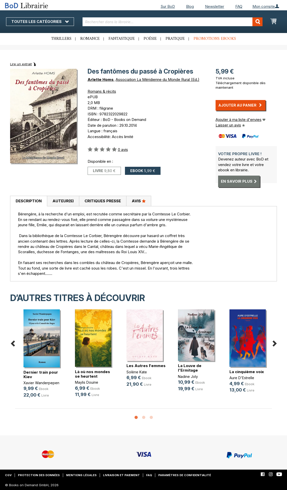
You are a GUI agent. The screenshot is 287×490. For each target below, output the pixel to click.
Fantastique (122, 38)
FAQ (238, 6)
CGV (8, 475)
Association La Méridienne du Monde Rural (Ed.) (157, 79)
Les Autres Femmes (146, 365)
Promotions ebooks (215, 38)
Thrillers (61, 38)
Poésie (150, 38)
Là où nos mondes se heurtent (92, 374)
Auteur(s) (63, 201)
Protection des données (39, 475)
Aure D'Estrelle (241, 378)
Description (29, 201)
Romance (90, 38)
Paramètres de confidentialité (184, 475)
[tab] (28, 201)
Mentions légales (81, 475)
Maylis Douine (86, 382)
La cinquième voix (246, 371)
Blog (190, 6)
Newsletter (214, 6)
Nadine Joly (188, 376)
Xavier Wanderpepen (41, 383)
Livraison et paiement (121, 475)
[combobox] (173, 21)
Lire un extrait (21, 64)
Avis (139, 201)
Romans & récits (102, 91)
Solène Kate (136, 372)
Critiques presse (103, 201)
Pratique (175, 38)
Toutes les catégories (40, 21)
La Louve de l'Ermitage (189, 368)
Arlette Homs (101, 79)
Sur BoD (168, 6)
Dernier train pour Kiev (40, 374)
